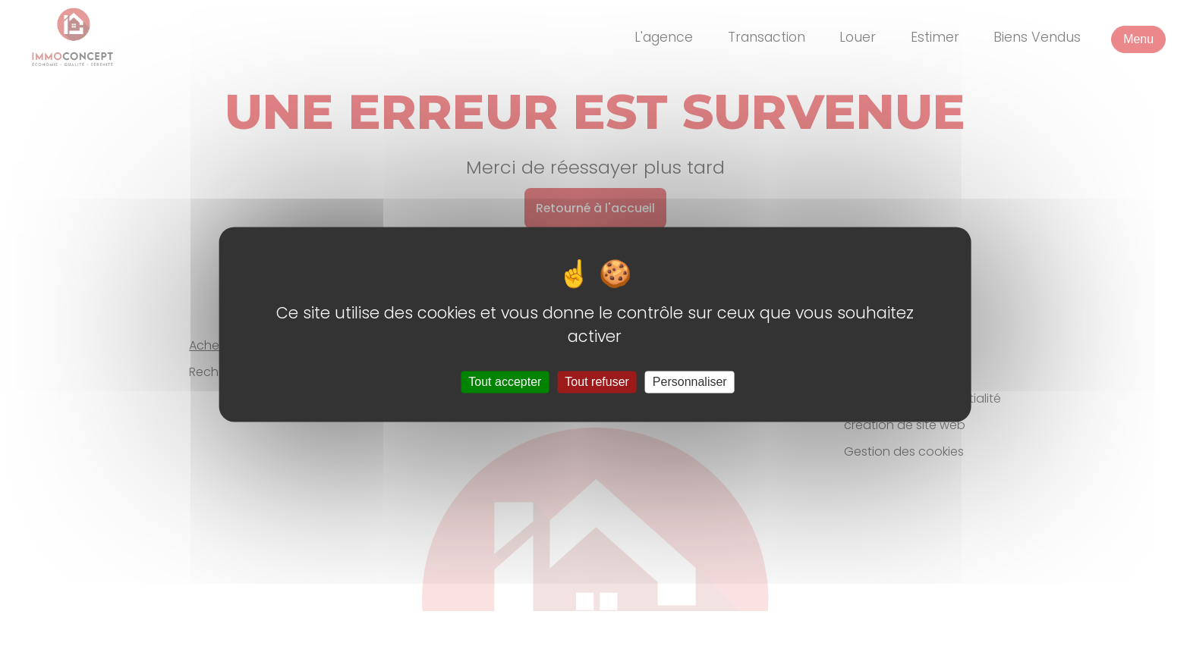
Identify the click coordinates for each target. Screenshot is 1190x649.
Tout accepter (504, 381)
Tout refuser (596, 381)
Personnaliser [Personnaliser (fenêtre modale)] (690, 381)
